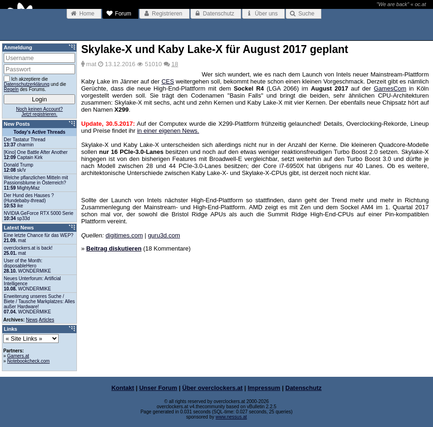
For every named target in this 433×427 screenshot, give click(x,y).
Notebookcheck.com (28, 361)
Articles (46, 319)
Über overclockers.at (212, 387)
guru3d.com (164, 235)
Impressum (264, 387)
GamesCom (390, 88)
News (32, 319)
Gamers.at (18, 355)
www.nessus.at (231, 416)
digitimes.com (124, 235)
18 (174, 64)
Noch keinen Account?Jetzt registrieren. (39, 112)
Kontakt (122, 387)
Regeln (11, 89)
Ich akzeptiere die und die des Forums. (35, 84)
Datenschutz (303, 387)
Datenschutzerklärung (26, 84)
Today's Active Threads (40, 132)
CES (167, 81)
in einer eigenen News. (168, 130)
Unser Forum (158, 387)
